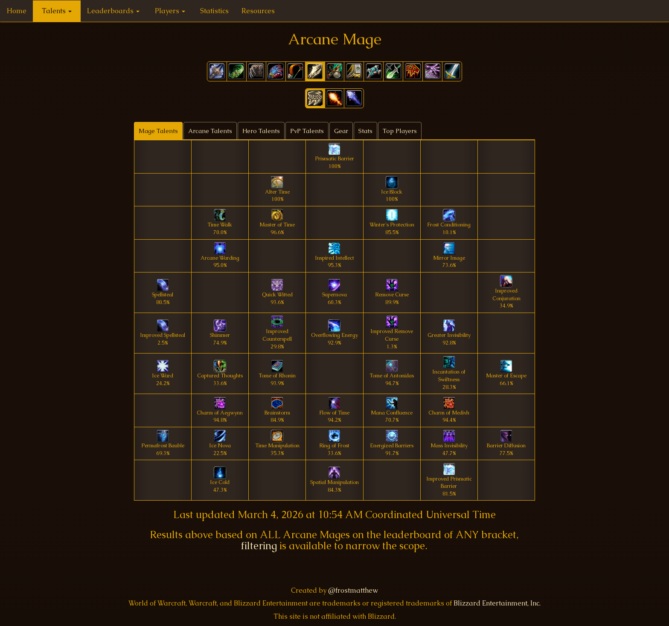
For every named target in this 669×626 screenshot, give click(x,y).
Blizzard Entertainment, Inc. (497, 603)
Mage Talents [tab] (158, 131)
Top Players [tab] (400, 131)
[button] (315, 98)
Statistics (214, 10)
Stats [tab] (365, 131)
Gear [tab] (341, 131)
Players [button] (170, 10)
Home (16, 10)
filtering (259, 545)
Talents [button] (57, 10)
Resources (258, 10)
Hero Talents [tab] (261, 131)
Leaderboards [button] (113, 10)
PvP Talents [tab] (307, 131)
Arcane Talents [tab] (210, 131)
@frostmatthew (353, 590)
